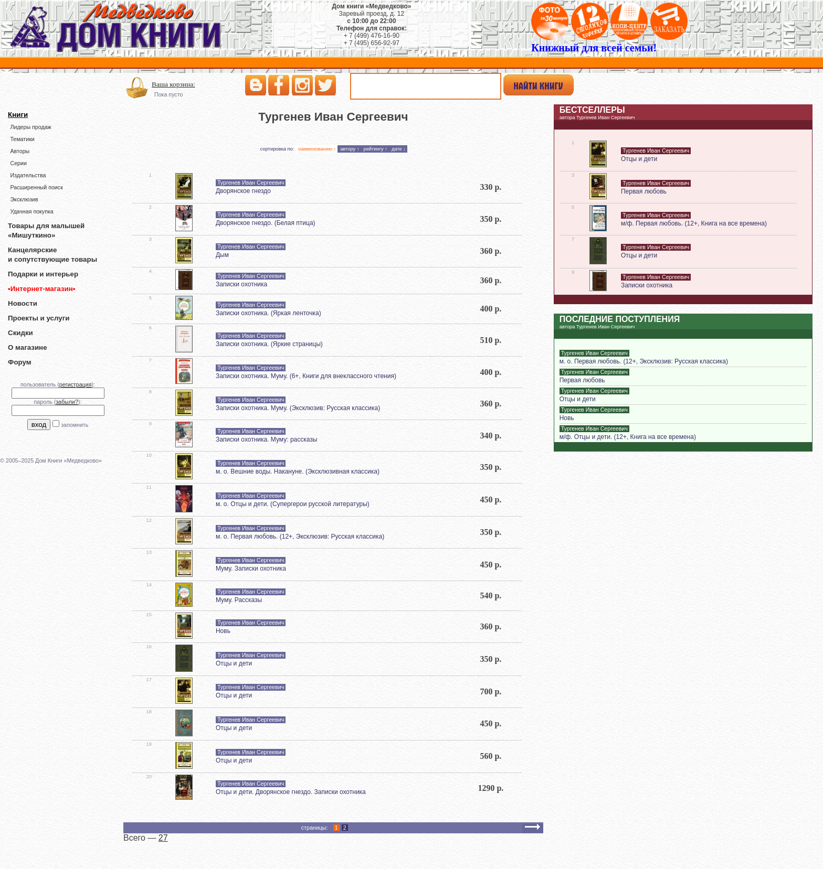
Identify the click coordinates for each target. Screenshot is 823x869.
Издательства (28, 175)
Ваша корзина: (173, 84)
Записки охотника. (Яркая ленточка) (268, 313)
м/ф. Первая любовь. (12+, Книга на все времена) (694, 223)
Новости (22, 303)
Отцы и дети (234, 663)
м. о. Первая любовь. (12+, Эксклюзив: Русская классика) (300, 536)
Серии (18, 163)
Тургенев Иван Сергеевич (250, 182)
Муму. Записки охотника (251, 568)
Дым (222, 255)
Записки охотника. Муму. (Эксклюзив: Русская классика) (298, 408)
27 (163, 837)
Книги (18, 115)
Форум (19, 362)
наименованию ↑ (317, 149)
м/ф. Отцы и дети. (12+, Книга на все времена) (628, 437)
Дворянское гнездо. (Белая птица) (265, 223)
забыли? (67, 402)
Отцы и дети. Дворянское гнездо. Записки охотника (291, 792)
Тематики (22, 139)
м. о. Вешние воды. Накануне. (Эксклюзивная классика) (297, 471)
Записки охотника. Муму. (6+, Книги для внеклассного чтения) (306, 376)
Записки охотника (241, 284)
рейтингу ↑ (375, 149)
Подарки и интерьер (43, 274)
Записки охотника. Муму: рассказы (266, 439)
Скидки (20, 333)
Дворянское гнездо (243, 191)
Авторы (19, 151)
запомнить (74, 425)
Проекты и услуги (38, 318)
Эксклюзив (24, 199)
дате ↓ (399, 149)
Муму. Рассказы (239, 600)
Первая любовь (644, 191)
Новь (223, 631)
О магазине (27, 347)
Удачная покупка (31, 211)
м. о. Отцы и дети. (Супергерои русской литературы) (293, 504)
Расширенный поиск (36, 187)
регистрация (75, 384)
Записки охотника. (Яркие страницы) (269, 344)
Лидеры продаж (30, 127)
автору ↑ (349, 149)
